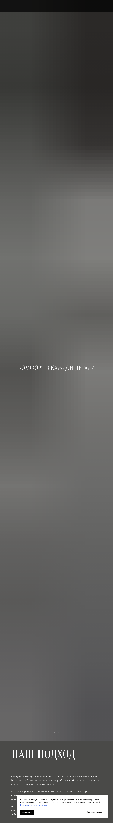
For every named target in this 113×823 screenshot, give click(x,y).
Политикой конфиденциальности (34, 805)
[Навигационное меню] (108, 6)
